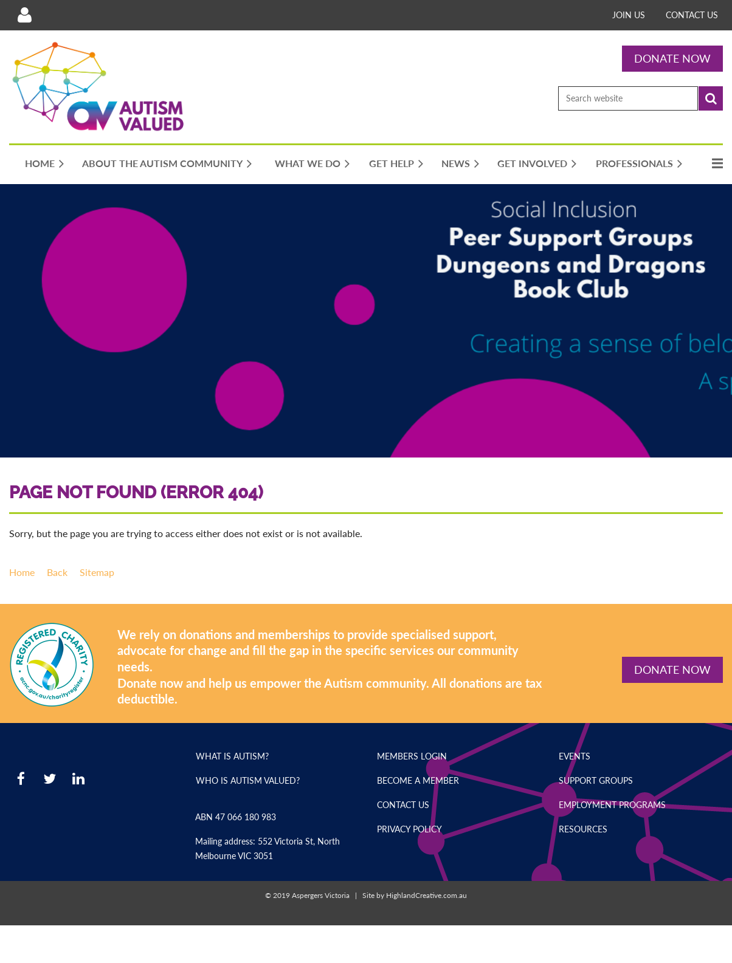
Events (574, 756)
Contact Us (692, 15)
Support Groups (596, 780)
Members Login (412, 756)
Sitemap (97, 572)
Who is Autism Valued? (248, 780)
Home (22, 572)
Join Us (628, 15)
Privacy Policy (409, 829)
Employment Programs (612, 805)
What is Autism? (232, 756)
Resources (583, 829)
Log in (24, 15)
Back (57, 572)
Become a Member (418, 780)
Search (711, 98)
